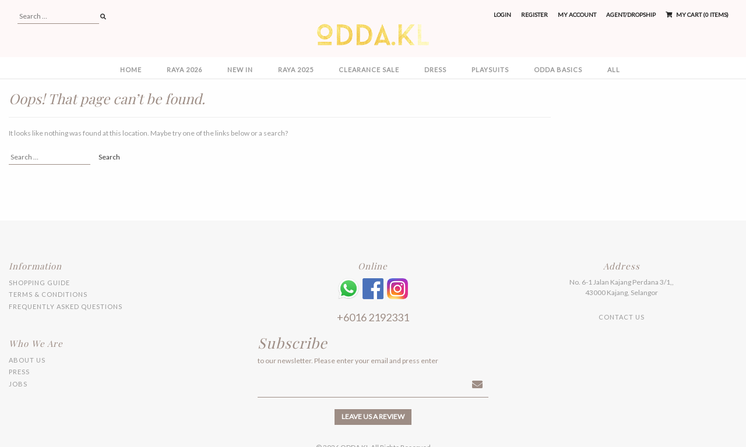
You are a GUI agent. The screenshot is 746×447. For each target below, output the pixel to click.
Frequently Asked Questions (65, 306)
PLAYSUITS (490, 69)
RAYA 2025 (296, 69)
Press (19, 371)
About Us (27, 360)
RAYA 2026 (184, 69)
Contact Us (622, 317)
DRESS (435, 69)
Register (534, 14)
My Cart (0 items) (697, 14)
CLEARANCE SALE (369, 69)
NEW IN (240, 69)
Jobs (18, 384)
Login (502, 14)
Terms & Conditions (48, 294)
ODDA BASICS (558, 69)
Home (131, 69)
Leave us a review (373, 416)
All (613, 69)
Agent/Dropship (631, 14)
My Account (577, 14)
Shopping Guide (39, 282)
